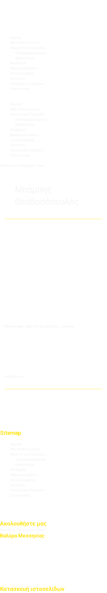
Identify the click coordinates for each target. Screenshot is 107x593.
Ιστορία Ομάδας (22, 73)
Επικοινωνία (20, 89)
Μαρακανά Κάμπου (24, 68)
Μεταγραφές (15, 326)
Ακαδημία (17, 63)
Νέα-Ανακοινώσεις (25, 43)
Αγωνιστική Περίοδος (27, 48)
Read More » (14, 376)
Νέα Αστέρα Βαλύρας (42, 326)
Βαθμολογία (24, 58)
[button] (53, 99)
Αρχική (15, 37)
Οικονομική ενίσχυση (27, 84)
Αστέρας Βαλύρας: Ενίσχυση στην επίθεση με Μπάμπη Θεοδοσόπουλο (53, 310)
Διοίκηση (17, 78)
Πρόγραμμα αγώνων (30, 53)
